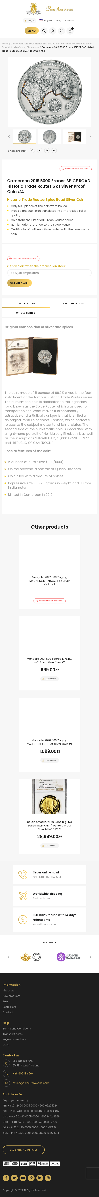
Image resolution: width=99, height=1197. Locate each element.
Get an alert (19, 278)
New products (11, 992)
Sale (5, 997)
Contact (70, 20)
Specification (73, 299)
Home (5, 43)
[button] (9, 137)
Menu (32, 30)
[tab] (26, 299)
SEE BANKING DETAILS (23, 1145)
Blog (58, 20)
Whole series (25, 308)
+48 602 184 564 (23, 1069)
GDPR (6, 1041)
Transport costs (13, 1030)
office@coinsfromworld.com (31, 1079)
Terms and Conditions (17, 1024)
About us (8, 986)
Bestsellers (9, 1003)
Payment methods (15, 1035)
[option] (49, 92)
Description (25, 299)
